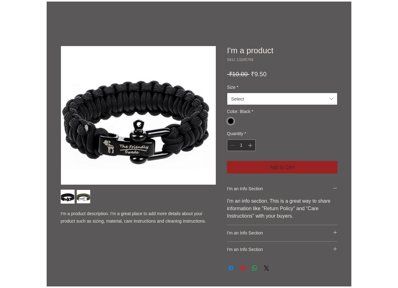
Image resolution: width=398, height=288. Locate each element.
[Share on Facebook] (231, 268)
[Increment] (251, 145)
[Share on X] (266, 268)
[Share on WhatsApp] (254, 268)
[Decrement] (232, 145)
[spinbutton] (241, 145)
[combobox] (282, 99)
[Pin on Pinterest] (243, 268)
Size (232, 87)
